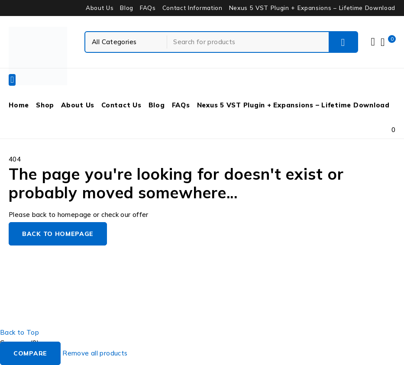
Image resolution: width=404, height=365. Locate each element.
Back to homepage (58, 234)
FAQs (148, 7)
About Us (99, 7)
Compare (30, 353)
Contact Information (192, 7)
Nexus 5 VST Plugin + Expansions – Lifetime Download (312, 7)
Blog (126, 7)
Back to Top (19, 332)
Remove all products (94, 353)
